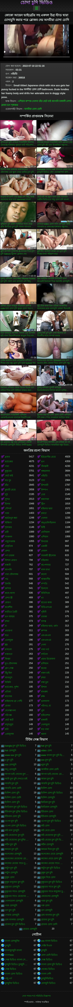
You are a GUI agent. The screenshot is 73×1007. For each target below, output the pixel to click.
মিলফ (7, 503)
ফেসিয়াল (45, 532)
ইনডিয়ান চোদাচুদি (49, 806)
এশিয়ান (21, 101)
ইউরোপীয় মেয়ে (48, 456)
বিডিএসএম (46, 607)
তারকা (44, 616)
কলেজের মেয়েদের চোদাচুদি (17, 858)
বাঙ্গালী (62, 101)
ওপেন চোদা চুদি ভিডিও (15, 825)
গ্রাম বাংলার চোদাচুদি (14, 919)
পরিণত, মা (46, 705)
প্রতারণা (8, 630)
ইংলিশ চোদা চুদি (12, 792)
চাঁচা (40, 101)
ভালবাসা (45, 701)
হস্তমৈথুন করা (11, 518)
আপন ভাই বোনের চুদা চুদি (17, 774)
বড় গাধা (45, 729)
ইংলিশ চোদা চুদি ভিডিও (52, 792)
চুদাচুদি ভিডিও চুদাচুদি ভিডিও (17, 964)
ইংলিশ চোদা (46, 788)
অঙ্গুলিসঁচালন (48, 522)
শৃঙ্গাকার (14, 105)
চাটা (7, 729)
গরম (7, 513)
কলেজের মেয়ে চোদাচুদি (52, 853)
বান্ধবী (8, 564)
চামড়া (44, 513)
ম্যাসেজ (8, 696)
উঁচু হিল (8, 672)
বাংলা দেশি (46, 973)
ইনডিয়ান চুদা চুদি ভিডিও (16, 806)
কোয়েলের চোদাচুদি (50, 896)
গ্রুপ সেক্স (9, 668)
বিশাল (44, 687)
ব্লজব (3, 105)
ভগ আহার (10, 616)
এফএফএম (46, 640)
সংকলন (8, 536)
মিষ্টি (43, 527)
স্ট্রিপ (43, 503)
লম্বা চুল (44, 682)
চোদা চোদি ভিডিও (49, 955)
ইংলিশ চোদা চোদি (13, 797)
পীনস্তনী (44, 466)
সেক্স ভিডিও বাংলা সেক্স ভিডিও (17, 959)
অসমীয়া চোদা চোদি (33, 109)
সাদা (43, 480)
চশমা (7, 621)
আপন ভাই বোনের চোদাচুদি (53, 774)
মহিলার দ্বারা (46, 508)
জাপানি (55, 101)
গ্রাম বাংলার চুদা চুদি (50, 914)
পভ (6, 579)
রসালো (8, 649)
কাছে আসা (10, 593)
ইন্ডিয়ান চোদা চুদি (13, 816)
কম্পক (28, 101)
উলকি (8, 583)
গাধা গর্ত (45, 649)
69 (6, 644)
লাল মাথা (45, 569)
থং (42, 597)
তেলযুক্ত (9, 640)
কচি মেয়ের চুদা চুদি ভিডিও (53, 839)
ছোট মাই (47, 101)
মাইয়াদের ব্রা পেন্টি (13, 701)
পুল (42, 710)
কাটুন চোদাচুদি (11, 872)
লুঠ (6, 494)
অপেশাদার (46, 564)
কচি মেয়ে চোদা (48, 830)
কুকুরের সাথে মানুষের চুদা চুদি (53, 891)
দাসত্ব (43, 621)
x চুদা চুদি (9, 760)
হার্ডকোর (9, 461)
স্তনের (44, 668)
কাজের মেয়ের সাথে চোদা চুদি (53, 863)
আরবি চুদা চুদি (11, 783)
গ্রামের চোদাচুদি (30, 929)
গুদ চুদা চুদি (10, 910)
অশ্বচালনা (45, 471)
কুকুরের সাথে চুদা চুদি (50, 886)
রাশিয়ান (44, 663)
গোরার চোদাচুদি (12, 914)
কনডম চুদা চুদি (11, 849)
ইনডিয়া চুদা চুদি (48, 802)
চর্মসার (8, 588)
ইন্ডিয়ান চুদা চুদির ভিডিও (16, 811)
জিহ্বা (7, 658)
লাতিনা (44, 654)
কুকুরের (8, 471)
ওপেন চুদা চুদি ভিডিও (51, 821)
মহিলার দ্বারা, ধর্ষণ (49, 626)
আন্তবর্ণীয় (45, 579)
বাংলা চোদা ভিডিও (13, 973)
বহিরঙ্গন (44, 560)
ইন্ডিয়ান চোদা (47, 811)
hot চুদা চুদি (46, 745)
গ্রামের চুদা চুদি (47, 919)
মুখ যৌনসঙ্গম (11, 663)
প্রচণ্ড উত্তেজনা (48, 658)
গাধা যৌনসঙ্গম (11, 574)
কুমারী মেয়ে (10, 489)
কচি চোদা (45, 825)
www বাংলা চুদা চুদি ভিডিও (53, 755)
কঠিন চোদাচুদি (47, 844)
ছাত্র (7, 635)
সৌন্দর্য (8, 508)
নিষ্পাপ (44, 489)
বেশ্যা (68, 101)
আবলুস (8, 677)
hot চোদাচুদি (10, 750)
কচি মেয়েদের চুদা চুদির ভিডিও (17, 839)
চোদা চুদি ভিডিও (36, 2)
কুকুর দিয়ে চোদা (48, 877)
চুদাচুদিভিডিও (47, 978)
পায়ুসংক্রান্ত (10, 541)
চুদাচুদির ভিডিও (12, 983)
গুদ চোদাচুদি (46, 910)
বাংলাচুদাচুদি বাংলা (13, 950)
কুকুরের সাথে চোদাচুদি (15, 891)
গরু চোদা (45, 905)
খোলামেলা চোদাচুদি (14, 900)
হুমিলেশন (45, 715)
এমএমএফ (46, 635)
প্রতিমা (8, 691)
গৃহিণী (43, 611)
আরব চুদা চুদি (47, 778)
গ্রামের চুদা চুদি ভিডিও (15, 924)
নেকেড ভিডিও (48, 969)
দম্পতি (44, 583)
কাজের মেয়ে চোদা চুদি (51, 858)
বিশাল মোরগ (11, 560)
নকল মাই (45, 672)
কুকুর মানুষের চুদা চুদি (14, 882)
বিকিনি (8, 682)
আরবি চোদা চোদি (13, 788)
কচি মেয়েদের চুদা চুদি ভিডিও (53, 835)
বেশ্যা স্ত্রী (8, 597)
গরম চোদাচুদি (11, 905)
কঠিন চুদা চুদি (11, 844)
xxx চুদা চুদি (46, 760)
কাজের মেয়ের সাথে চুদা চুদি (17, 863)
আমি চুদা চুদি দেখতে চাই (16, 778)
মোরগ (8, 602)
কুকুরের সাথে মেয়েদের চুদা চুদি (17, 896)
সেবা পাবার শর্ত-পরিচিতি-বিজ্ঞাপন (36, 996)
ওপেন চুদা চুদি (11, 821)
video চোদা (46, 750)
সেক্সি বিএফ (46, 945)
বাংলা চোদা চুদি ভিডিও (51, 964)
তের (43, 494)
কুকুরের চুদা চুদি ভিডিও (51, 882)
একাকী (44, 546)
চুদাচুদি (8, 945)
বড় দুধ (8, 480)
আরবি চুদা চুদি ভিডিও (51, 783)
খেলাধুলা (45, 724)
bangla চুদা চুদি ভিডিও (15, 745)
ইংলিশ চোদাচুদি (48, 797)
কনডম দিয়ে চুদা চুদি (50, 849)
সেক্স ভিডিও (46, 959)
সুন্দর (7, 499)
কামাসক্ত (45, 499)
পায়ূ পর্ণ (8, 978)
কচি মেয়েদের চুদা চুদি (14, 835)
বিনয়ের (44, 541)
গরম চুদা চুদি (47, 900)
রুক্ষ (43, 696)
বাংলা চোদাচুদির (12, 941)
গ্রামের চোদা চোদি (49, 924)
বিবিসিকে (45, 593)
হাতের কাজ (46, 602)
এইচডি (44, 475)
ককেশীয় (8, 607)
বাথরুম (44, 691)
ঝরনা (43, 734)
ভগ (8, 105)
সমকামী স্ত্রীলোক (48, 555)
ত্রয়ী (7, 532)
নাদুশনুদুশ (9, 724)
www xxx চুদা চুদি (13, 755)
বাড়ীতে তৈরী (11, 611)
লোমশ (44, 550)
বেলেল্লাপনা (10, 710)
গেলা (43, 644)
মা (6, 626)
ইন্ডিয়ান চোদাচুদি (48, 816)
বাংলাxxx (9, 955)
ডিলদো (44, 588)
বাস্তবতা (8, 654)
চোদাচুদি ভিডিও (48, 983)
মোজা (8, 705)
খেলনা (35, 101)
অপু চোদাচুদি (10, 769)
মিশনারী (44, 485)
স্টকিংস (8, 522)
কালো (44, 574)
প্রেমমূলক (9, 734)
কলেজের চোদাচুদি (13, 853)
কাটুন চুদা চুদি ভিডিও (50, 868)
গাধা (7, 466)
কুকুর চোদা (9, 877)
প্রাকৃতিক (9, 546)
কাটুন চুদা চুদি (11, 868)
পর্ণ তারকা (9, 555)
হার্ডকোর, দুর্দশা (11, 687)
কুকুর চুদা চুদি (47, 872)
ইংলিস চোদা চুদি (12, 802)
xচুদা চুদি (45, 764)
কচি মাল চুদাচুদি (12, 830)
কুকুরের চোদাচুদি (12, 886)
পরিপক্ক (8, 715)
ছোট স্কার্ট (9, 719)
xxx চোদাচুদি (10, 764)
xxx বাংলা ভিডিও (49, 941)
